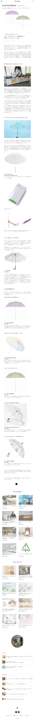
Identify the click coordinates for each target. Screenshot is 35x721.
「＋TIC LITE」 (8, 270)
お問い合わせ (27, 715)
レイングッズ (11, 40)
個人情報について (21, 715)
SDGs (6, 40)
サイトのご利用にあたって (14, 715)
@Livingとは (7, 715)
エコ (8, 40)
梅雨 (14, 40)
